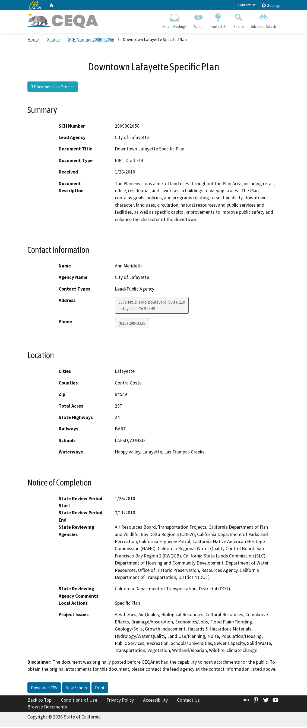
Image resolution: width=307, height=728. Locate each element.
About (198, 21)
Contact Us (247, 4)
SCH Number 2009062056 (91, 40)
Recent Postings (175, 21)
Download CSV (44, 688)
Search (238, 21)
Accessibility (155, 701)
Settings (270, 5)
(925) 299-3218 (131, 324)
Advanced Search (263, 21)
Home (33, 40)
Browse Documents (47, 708)
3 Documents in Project (52, 87)
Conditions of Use (79, 701)
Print (100, 688)
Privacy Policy (120, 701)
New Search (76, 688)
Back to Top (39, 701)
